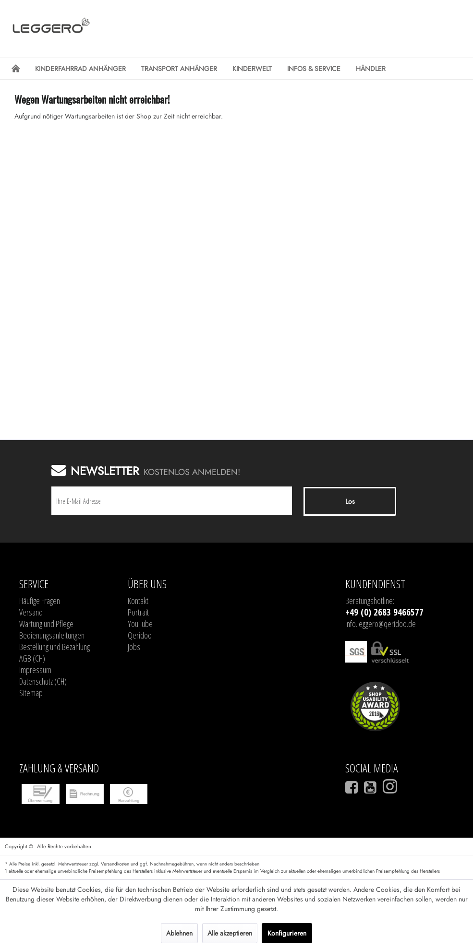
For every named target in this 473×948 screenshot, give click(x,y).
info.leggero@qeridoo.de (380, 623)
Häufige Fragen (39, 600)
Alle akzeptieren (229, 933)
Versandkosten (115, 863)
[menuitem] (15, 68)
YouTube (140, 623)
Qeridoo (140, 635)
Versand (31, 612)
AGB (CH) (32, 658)
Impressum (35, 669)
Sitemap (31, 693)
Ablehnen (179, 933)
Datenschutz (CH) (43, 681)
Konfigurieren (286, 933)
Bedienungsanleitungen (52, 635)
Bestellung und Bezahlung (54, 646)
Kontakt (138, 600)
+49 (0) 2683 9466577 (384, 612)
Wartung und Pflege (46, 623)
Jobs (134, 646)
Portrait (138, 612)
